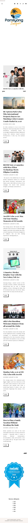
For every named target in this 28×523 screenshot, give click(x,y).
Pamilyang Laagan (15, 519)
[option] (14, 77)
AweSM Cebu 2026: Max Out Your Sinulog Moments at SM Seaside (13, 218)
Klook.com (2, 0)
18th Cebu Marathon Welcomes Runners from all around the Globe (13, 323)
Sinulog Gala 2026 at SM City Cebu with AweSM (13, 373)
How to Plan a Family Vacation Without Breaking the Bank (12, 422)
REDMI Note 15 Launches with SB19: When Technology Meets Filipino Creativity (13, 168)
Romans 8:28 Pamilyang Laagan (14, 520)
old (25, 453)
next (24, 91)
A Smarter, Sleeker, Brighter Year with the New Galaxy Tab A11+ (12, 274)
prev (3, 91)
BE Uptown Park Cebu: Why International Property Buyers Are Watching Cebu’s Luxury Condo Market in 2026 (13, 116)
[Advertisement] (14, 49)
